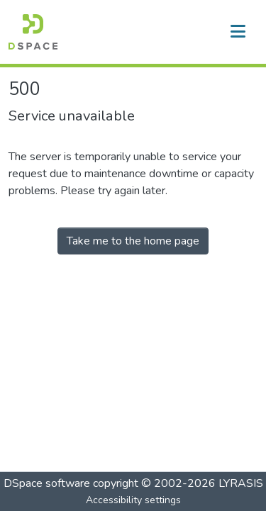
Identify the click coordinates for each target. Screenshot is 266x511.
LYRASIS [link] (240, 483)
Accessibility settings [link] (133, 500)
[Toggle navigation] (237, 31)
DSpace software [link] (47, 483)
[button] (33, 32)
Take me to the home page (133, 241)
